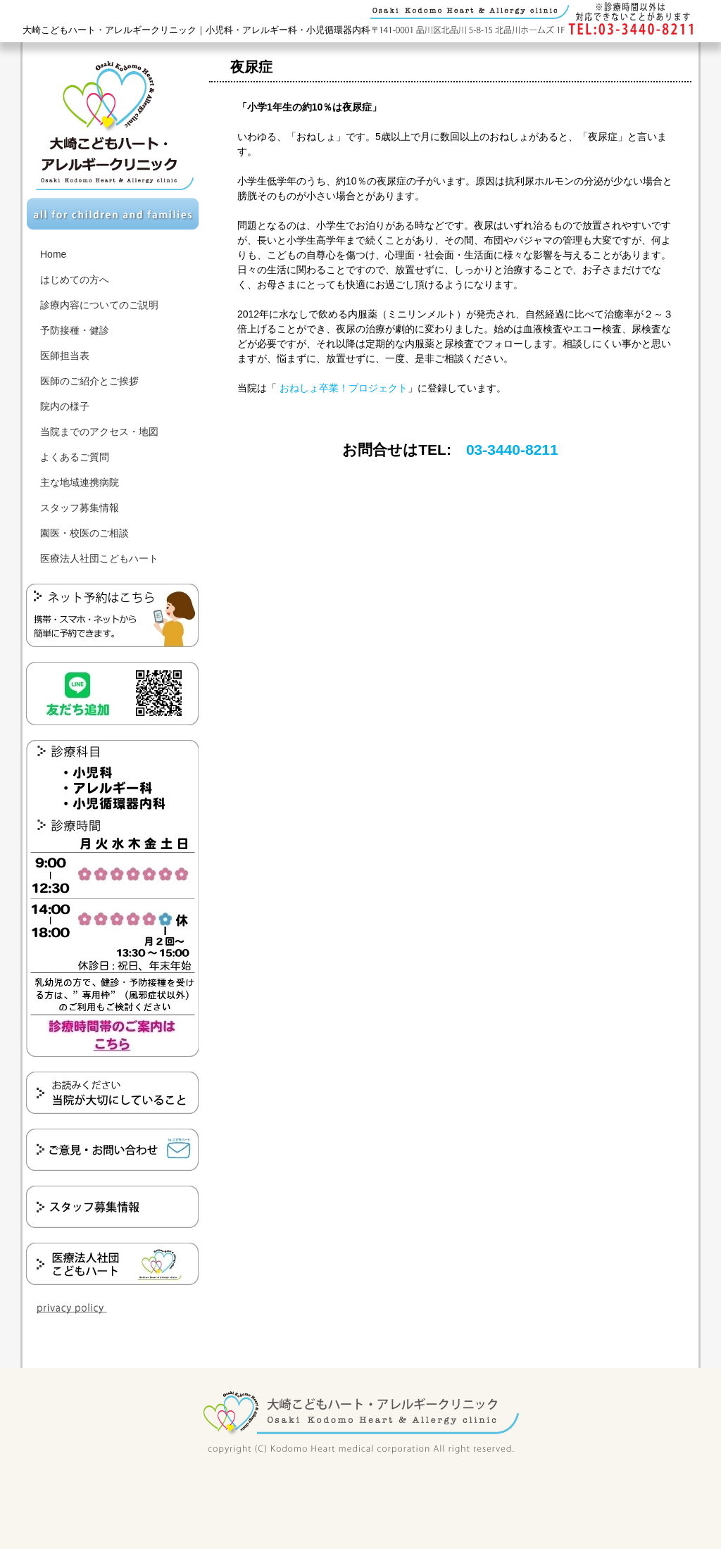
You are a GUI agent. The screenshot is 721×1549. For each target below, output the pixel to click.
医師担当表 (64, 355)
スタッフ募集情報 (79, 507)
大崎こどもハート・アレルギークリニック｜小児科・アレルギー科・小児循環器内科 (196, 30)
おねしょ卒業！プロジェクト (342, 388)
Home (53, 254)
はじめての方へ (74, 279)
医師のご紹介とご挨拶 (89, 381)
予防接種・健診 (74, 330)
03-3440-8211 (512, 449)
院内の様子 (64, 406)
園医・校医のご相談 (84, 533)
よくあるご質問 (74, 457)
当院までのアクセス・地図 (99, 431)
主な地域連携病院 (79, 482)
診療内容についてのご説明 (99, 305)
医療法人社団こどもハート (99, 558)
